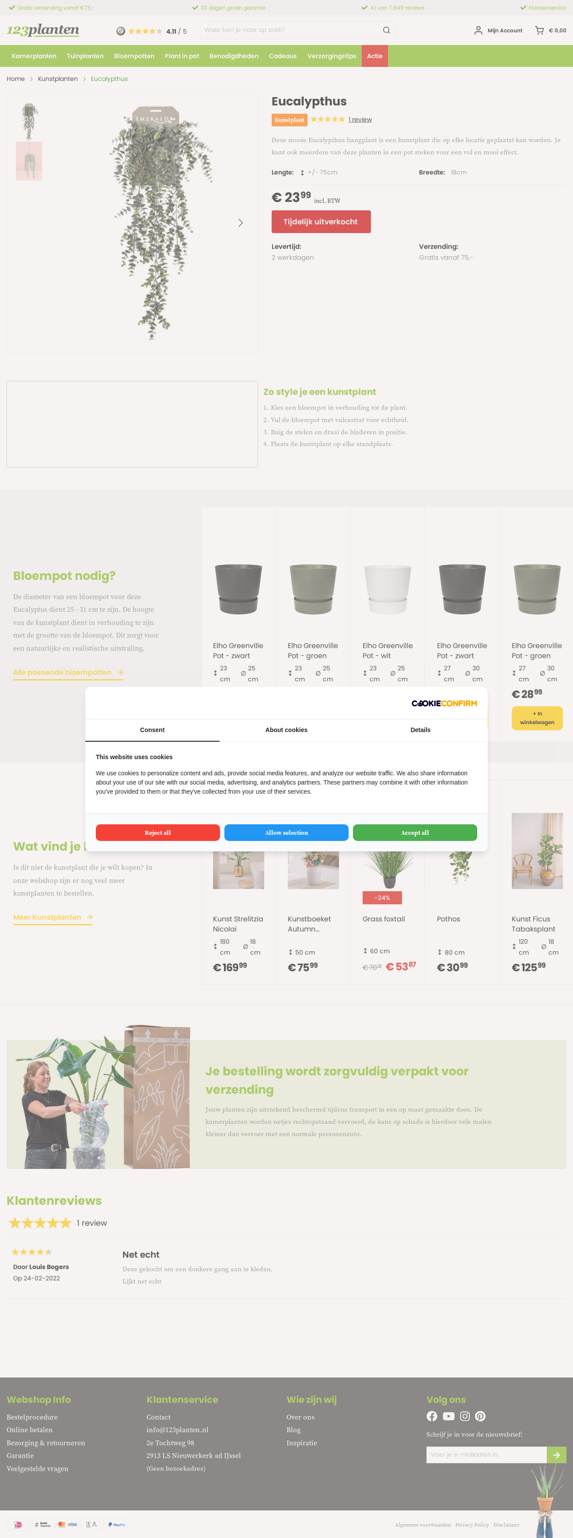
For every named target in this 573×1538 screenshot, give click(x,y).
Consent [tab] (152, 729)
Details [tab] (421, 729)
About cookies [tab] (286, 729)
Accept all (415, 832)
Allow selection (286, 832)
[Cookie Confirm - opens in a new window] (444, 703)
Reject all (158, 832)
